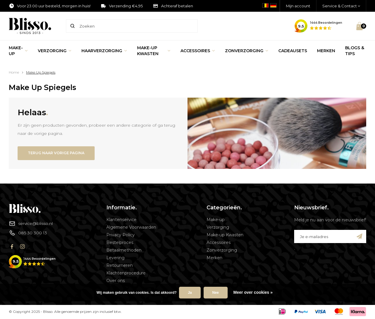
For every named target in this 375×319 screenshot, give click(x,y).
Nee (215, 293)
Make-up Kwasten (154, 50)
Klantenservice (121, 220)
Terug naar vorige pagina (59, 153)
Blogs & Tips (354, 50)
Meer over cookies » (253, 292)
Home (14, 72)
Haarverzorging (104, 50)
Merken (326, 50)
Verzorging (54, 50)
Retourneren (119, 266)
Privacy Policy (120, 235)
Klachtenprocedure (126, 273)
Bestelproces (119, 243)
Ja (190, 293)
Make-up (18, 50)
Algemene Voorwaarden (131, 228)
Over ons (115, 281)
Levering (115, 258)
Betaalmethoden (124, 251)
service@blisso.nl (31, 224)
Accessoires (197, 50)
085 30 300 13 (28, 233)
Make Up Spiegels (40, 72)
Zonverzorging (246, 50)
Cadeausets (292, 50)
